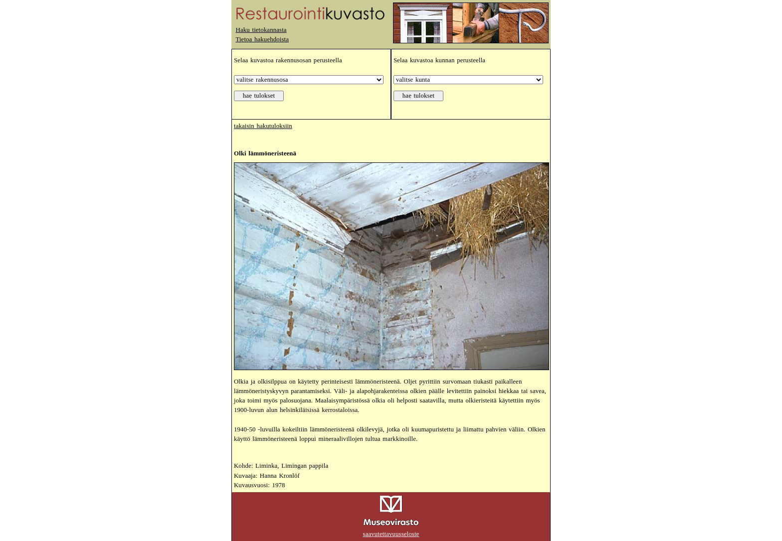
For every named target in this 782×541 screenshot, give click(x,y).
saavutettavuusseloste (391, 534)
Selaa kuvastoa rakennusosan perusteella (288, 60)
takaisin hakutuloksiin (263, 126)
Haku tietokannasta (261, 29)
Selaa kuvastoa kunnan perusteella (439, 60)
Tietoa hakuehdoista (262, 39)
